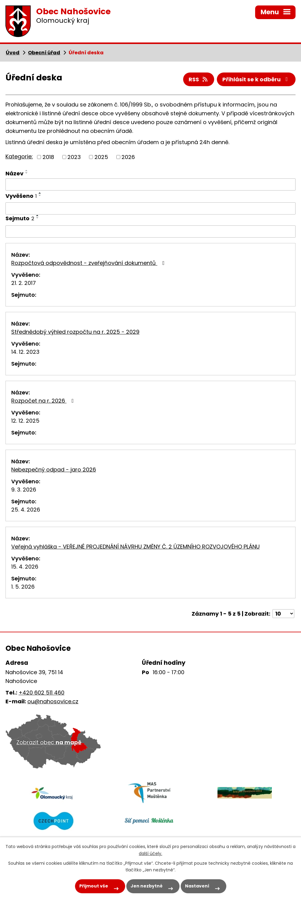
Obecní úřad (44, 52)
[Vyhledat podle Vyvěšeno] (150, 208)
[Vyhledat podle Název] (150, 184)
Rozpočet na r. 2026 (43, 400)
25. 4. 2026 (25, 509)
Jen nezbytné (146, 886)
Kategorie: (19, 156)
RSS (199, 79)
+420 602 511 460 (41, 692)
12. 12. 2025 (25, 420)
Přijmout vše (93, 886)
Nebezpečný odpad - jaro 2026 (53, 469)
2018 (48, 157)
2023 (74, 157)
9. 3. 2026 (23, 489)
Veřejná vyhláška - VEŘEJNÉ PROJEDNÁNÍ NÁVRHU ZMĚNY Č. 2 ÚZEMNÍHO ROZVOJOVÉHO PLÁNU (135, 546)
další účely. (150, 853)
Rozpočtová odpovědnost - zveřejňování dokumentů (89, 263)
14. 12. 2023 (25, 352)
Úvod (12, 52)
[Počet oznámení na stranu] (283, 613)
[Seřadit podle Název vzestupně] (26, 170)
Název (14, 173)
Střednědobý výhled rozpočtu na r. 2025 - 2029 (75, 332)
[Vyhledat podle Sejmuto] (150, 231)
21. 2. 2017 (23, 283)
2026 (128, 157)
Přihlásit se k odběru (256, 79)
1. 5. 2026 (23, 586)
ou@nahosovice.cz (52, 701)
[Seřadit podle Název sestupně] (26, 173)
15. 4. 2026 (24, 566)
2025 (101, 157)
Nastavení (197, 886)
